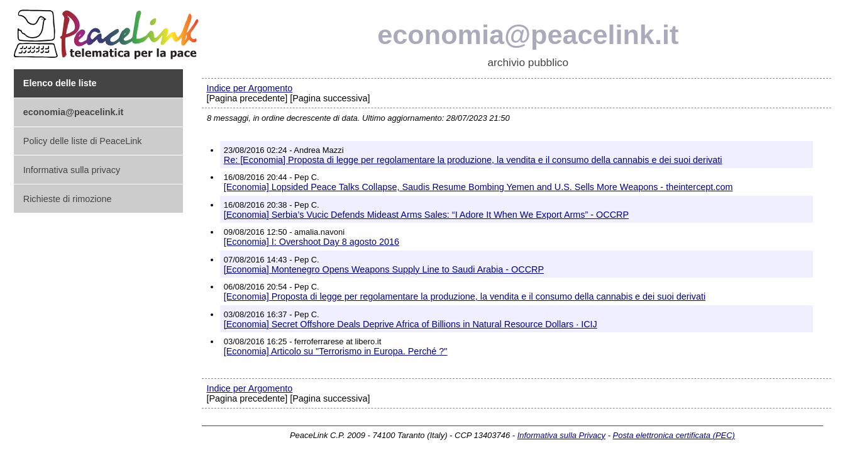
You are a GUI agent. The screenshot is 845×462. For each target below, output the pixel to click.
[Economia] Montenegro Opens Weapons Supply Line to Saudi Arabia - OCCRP (384, 269)
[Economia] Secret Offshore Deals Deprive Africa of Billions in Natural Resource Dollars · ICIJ (410, 324)
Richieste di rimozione (67, 199)
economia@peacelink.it (527, 35)
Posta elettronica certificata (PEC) (674, 435)
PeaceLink (108, 30)
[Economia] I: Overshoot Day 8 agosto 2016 (311, 242)
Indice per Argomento (249, 88)
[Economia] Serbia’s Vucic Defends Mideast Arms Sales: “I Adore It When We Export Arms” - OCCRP (426, 215)
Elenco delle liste (60, 83)
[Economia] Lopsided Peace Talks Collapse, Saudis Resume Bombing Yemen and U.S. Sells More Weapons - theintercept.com (478, 187)
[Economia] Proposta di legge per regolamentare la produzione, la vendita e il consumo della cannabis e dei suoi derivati (464, 296)
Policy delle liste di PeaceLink (82, 141)
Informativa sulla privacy (71, 170)
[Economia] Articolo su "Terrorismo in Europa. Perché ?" (336, 351)
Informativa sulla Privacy (561, 435)
